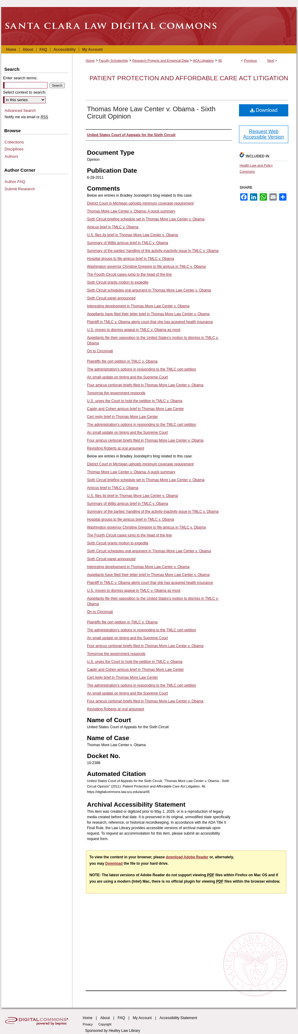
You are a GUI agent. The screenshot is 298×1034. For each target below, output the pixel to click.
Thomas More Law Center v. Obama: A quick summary (131, 211)
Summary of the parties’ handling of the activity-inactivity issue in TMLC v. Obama (153, 251)
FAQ (121, 1018)
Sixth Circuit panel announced (111, 298)
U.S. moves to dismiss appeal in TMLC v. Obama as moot (133, 330)
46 (220, 60)
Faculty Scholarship (113, 60)
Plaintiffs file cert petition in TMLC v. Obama (122, 361)
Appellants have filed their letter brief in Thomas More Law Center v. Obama (148, 314)
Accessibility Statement (178, 1018)
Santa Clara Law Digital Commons (149, 26)
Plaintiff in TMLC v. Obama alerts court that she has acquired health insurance (150, 322)
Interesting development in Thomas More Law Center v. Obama (138, 306)
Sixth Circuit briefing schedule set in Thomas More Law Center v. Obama (145, 219)
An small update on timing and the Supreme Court (127, 377)
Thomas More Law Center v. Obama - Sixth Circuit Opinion (151, 112)
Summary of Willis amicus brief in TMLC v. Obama (127, 243)
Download (264, 110)
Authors (11, 156)
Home (90, 60)
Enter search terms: (20, 78)
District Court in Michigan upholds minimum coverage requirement (140, 203)
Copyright (105, 1024)
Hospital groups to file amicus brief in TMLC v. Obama (130, 259)
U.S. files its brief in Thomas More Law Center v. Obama (132, 235)
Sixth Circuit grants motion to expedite (117, 282)
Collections (14, 142)
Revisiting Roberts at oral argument (115, 448)
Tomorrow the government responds (116, 393)
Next (270, 60)
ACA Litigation (203, 60)
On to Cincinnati (100, 351)
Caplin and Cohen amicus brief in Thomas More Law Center (135, 409)
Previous (250, 60)
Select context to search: (24, 92)
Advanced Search (20, 110)
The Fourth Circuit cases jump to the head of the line (129, 274)
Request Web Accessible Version (263, 134)
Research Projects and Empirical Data (160, 60)
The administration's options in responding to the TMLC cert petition (141, 369)
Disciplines (14, 149)
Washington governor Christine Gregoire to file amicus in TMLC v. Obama (146, 266)
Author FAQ (15, 181)
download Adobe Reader (187, 857)
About (105, 1018)
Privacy (88, 1024)
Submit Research (20, 189)
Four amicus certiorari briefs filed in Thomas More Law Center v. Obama (145, 385)
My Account (142, 1018)
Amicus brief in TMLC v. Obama (112, 227)
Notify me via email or (26, 117)
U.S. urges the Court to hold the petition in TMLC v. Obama (134, 401)
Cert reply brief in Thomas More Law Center (122, 417)
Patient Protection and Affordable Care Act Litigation (188, 77)
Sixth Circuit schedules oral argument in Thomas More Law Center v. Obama (149, 290)
